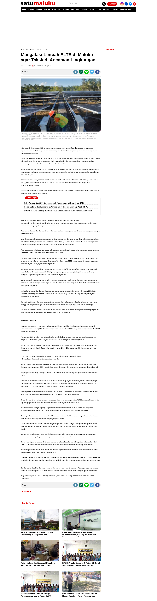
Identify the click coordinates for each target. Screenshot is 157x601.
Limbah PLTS (30, 50)
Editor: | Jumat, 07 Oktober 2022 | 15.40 (36, 66)
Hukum (47, 9)
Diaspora (56, 9)
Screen (112, 4)
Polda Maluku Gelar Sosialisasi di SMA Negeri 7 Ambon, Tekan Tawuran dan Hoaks (79, 596)
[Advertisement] (78, 28)
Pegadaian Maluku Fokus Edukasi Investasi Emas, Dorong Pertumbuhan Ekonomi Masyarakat (79, 534)
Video (98, 9)
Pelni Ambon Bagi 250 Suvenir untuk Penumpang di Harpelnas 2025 (54, 203)
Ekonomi (65, 9)
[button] (134, 8)
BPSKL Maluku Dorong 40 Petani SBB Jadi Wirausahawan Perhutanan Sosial (58, 211)
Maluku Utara (125, 9)
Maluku (39, 9)
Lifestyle (75, 9)
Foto (92, 9)
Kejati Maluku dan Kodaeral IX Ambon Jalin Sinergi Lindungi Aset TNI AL (56, 207)
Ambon (31, 9)
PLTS (45, 50)
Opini (115, 9)
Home (23, 9)
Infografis (107, 9)
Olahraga (84, 9)
